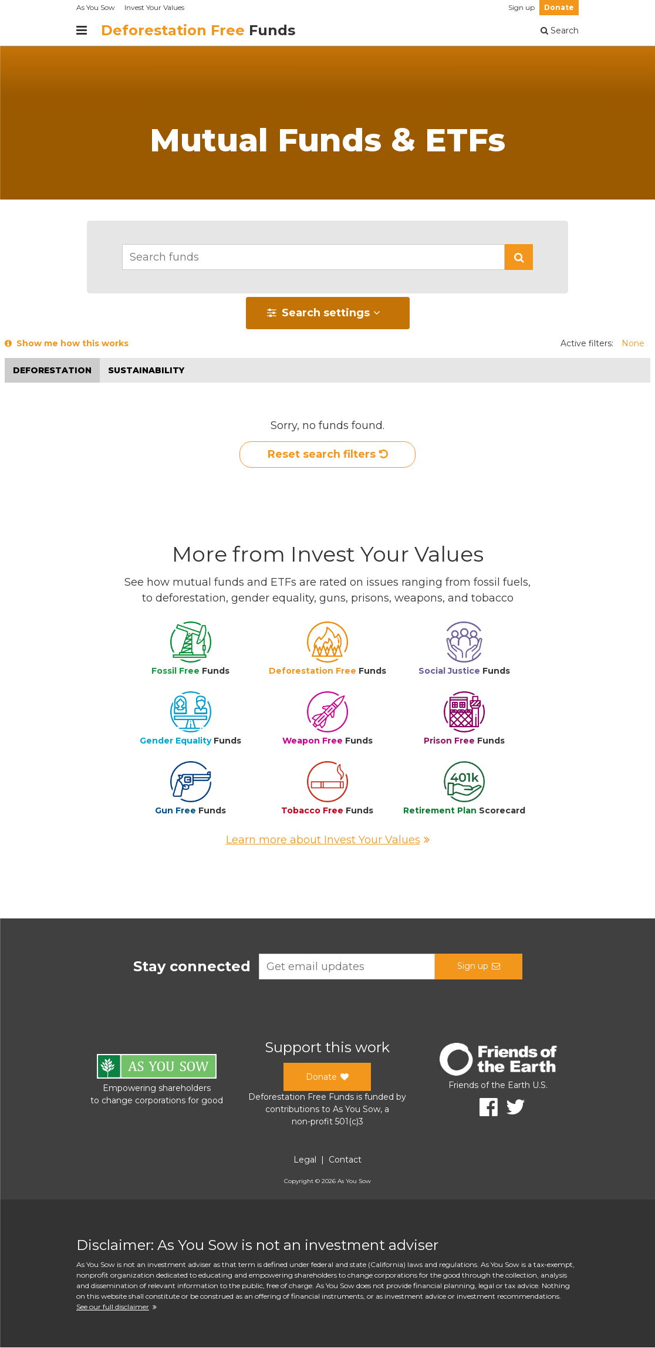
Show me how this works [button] (67, 343)
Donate (559, 7)
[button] (519, 257)
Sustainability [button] (146, 370)
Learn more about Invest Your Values (328, 840)
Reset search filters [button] (328, 454)
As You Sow (95, 7)
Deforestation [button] (52, 370)
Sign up (521, 7)
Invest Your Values (154, 7)
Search (560, 30)
